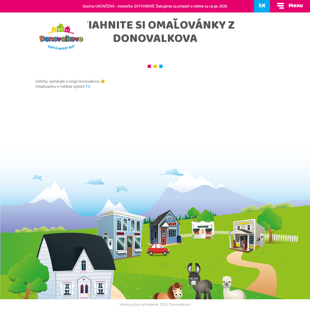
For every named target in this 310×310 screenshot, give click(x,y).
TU (87, 86)
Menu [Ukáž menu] (290, 6)
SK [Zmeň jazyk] (262, 6)
